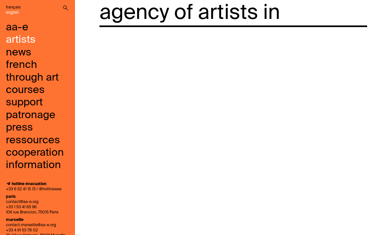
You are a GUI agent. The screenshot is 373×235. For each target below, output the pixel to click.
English (12, 13)
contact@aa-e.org (22, 202)
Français (13, 7)
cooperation (35, 153)
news (18, 52)
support (24, 102)
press (19, 127)
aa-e (17, 27)
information (33, 165)
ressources (33, 140)
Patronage (30, 115)
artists (21, 40)
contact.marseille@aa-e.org (31, 225)
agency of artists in (189, 13)
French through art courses (32, 77)
